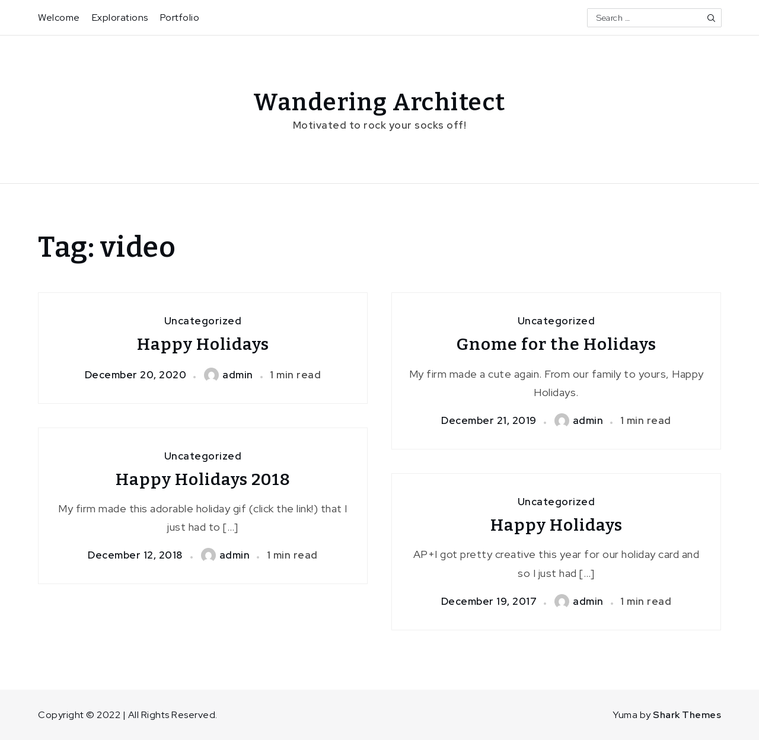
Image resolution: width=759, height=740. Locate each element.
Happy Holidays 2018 (203, 479)
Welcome (59, 17)
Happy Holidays (203, 344)
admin (228, 374)
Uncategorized (203, 320)
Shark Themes (687, 715)
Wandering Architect (379, 102)
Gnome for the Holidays (556, 344)
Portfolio (180, 17)
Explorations (120, 17)
